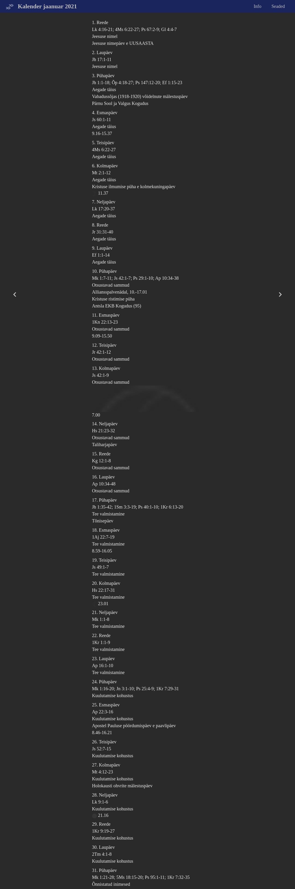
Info (257, 6)
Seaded (278, 6)
